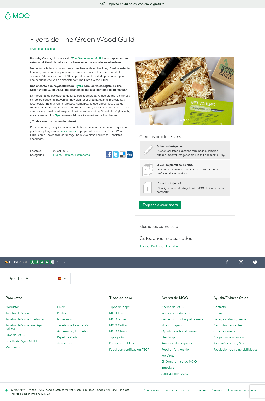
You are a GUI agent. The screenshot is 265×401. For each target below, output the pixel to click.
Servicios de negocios (177, 343)
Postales (40, 26)
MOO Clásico (118, 331)
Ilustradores (82, 155)
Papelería (106, 26)
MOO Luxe (117, 313)
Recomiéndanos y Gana (229, 343)
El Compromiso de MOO (179, 361)
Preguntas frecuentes (227, 325)
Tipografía (116, 337)
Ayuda (193, 26)
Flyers (79, 86)
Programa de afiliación (229, 337)
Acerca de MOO (172, 307)
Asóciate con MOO (174, 374)
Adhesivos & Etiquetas (67, 26)
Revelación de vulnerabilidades (235, 349)
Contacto (219, 307)
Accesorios (125, 26)
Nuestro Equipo (172, 325)
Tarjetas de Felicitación (73, 325)
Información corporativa (242, 390)
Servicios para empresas (155, 26)
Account (191, 14)
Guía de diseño (224, 331)
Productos (12, 307)
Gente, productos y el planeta (182, 319)
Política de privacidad (177, 390)
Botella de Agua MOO (21, 341)
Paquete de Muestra (167, 14)
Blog (180, 26)
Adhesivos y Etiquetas (72, 331)
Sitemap (217, 390)
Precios (218, 313)
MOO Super (117, 319)
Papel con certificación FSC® (129, 349)
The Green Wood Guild (87, 58)
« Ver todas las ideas (43, 48)
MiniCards (12, 347)
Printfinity (167, 356)
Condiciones (151, 390)
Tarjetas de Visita (17, 26)
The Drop (168, 337)
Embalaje (167, 368)
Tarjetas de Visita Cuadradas (24, 319)
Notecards (64, 319)
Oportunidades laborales (179, 331)
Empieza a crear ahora (160, 204)
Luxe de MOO (15, 335)
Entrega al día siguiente (229, 319)
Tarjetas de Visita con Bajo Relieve (23, 327)
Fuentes (201, 390)
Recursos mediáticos (175, 313)
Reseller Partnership (175, 349)
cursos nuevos (70, 131)
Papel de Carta (67, 337)
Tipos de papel (120, 307)
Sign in (206, 14)
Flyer (91, 26)
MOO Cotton (118, 325)
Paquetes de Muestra (123, 343)
